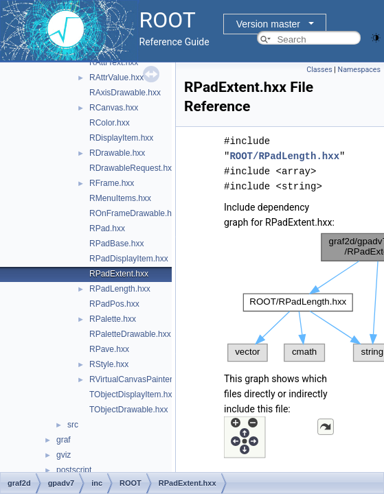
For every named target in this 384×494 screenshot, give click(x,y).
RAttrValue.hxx (116, 77)
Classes (319, 69)
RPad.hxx (107, 228)
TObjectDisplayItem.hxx (133, 394)
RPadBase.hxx (116, 243)
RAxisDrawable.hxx (125, 92)
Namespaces (359, 69)
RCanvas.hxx (113, 108)
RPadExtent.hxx (118, 274)
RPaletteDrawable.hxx (130, 334)
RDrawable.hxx (117, 153)
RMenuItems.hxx (120, 198)
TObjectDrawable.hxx (128, 409)
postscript (73, 470)
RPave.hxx (109, 349)
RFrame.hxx (111, 183)
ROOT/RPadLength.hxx (284, 156)
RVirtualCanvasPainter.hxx (138, 379)
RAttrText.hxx (113, 62)
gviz (63, 455)
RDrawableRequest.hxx (132, 168)
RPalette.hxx (112, 319)
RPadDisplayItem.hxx (128, 258)
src (72, 425)
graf (63, 440)
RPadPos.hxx (114, 304)
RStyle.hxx (108, 364)
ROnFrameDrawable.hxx (134, 213)
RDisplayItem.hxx (121, 138)
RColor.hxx (109, 123)
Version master (268, 24)
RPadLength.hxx (119, 289)
